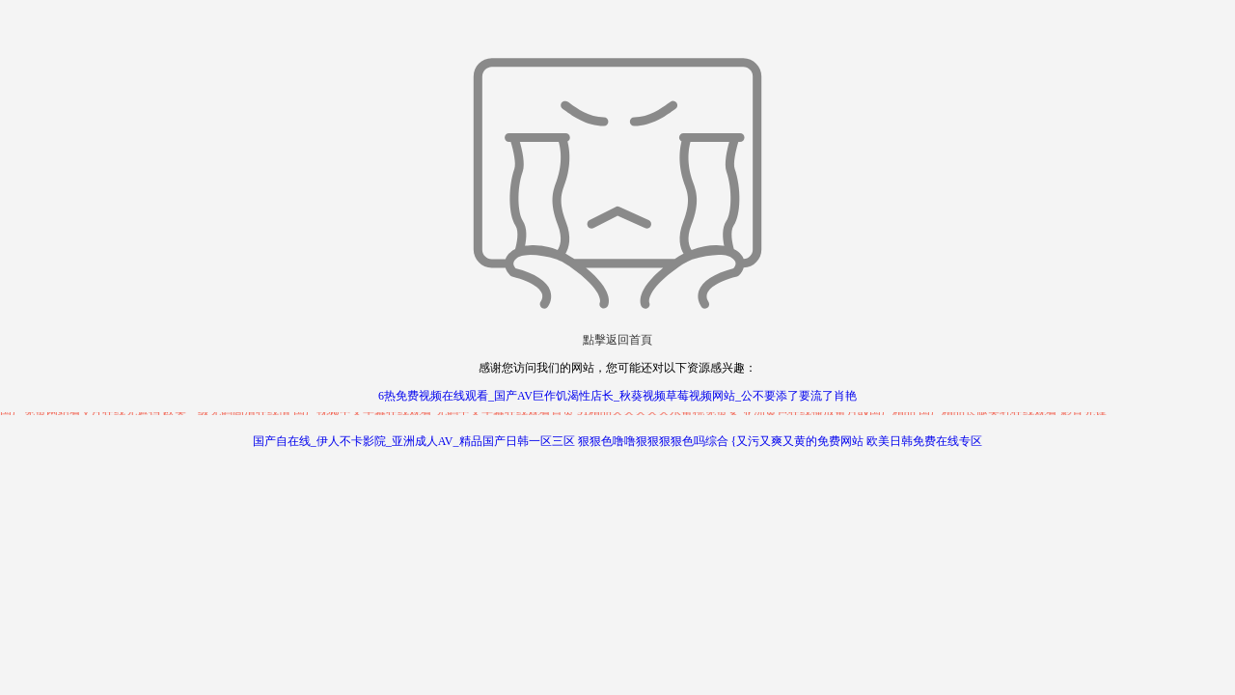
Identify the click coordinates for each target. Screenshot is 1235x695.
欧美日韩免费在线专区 (924, 441)
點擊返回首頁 (617, 340)
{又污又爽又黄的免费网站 (797, 441)
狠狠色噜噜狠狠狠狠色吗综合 (653, 441)
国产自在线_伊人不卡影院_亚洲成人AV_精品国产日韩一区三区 (414, 441)
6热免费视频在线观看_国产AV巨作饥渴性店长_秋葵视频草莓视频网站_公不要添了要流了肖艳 (617, 396)
